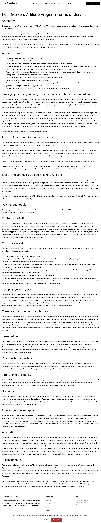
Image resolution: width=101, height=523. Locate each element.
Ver (85, 516)
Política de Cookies (82, 502)
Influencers (48, 500)
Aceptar (56, 520)
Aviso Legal (79, 505)
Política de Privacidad (82, 500)
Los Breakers (9, 3)
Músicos (47, 503)
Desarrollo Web (50, 508)
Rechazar (44, 520)
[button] (93, 3)
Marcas (47, 505)
